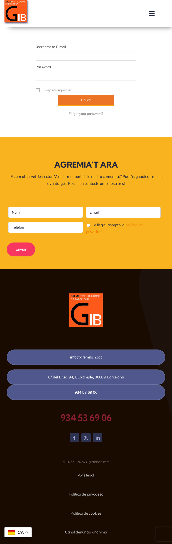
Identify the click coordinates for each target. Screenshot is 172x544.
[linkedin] (97, 437)
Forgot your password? (86, 113)
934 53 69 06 (85, 417)
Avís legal (86, 475)
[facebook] (74, 437)
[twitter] (86, 437)
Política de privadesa (86, 494)
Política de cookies (86, 513)
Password (43, 67)
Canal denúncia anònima (86, 532)
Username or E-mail (51, 47)
